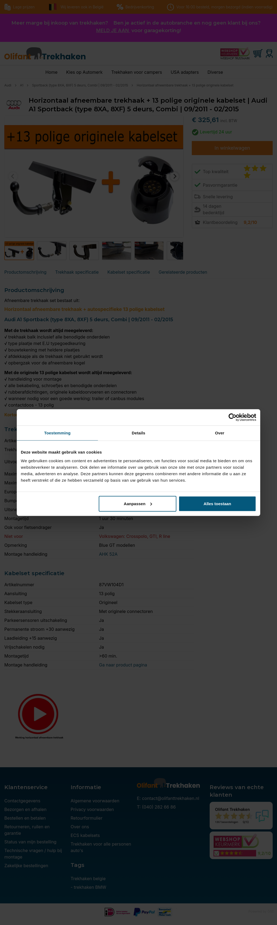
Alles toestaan (217, 503)
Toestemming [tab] (57, 433)
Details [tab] (138, 433)
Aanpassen (138, 503)
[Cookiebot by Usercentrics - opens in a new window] (232, 417)
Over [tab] (220, 433)
